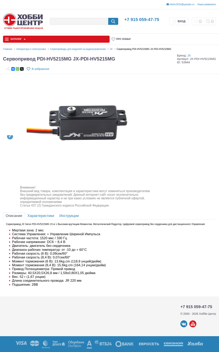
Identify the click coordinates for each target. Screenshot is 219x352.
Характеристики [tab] (40, 216)
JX (189, 55)
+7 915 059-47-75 (141, 19)
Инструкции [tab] (69, 216)
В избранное (40, 69)
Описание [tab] (14, 216)
